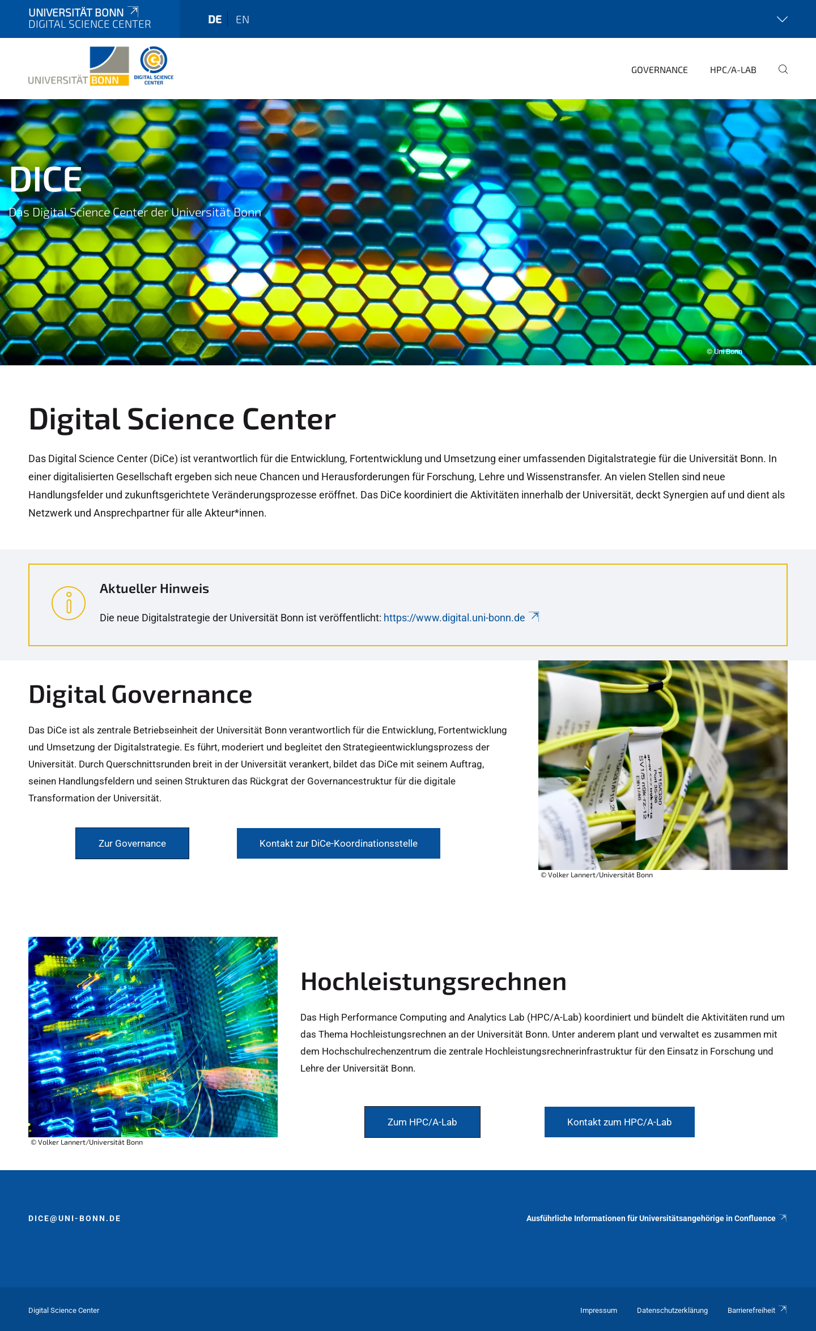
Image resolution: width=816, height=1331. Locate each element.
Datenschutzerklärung (672, 1310)
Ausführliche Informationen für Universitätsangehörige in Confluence (657, 1218)
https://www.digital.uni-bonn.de (462, 618)
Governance (659, 69)
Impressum (598, 1310)
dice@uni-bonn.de (74, 1218)
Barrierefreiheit (758, 1310)
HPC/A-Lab (733, 69)
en (242, 18)
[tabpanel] (408, 232)
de (215, 18)
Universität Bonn (84, 12)
